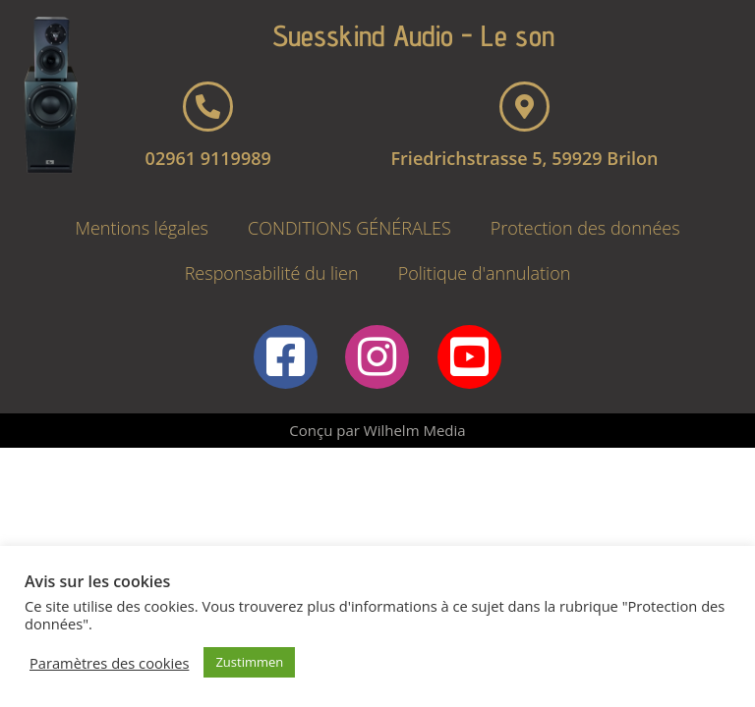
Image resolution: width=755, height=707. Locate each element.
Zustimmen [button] (249, 662)
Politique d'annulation (484, 273)
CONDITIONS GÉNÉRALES (349, 228)
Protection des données (585, 228)
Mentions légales (141, 228)
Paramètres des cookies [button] (109, 663)
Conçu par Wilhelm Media (377, 430)
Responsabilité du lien (272, 273)
